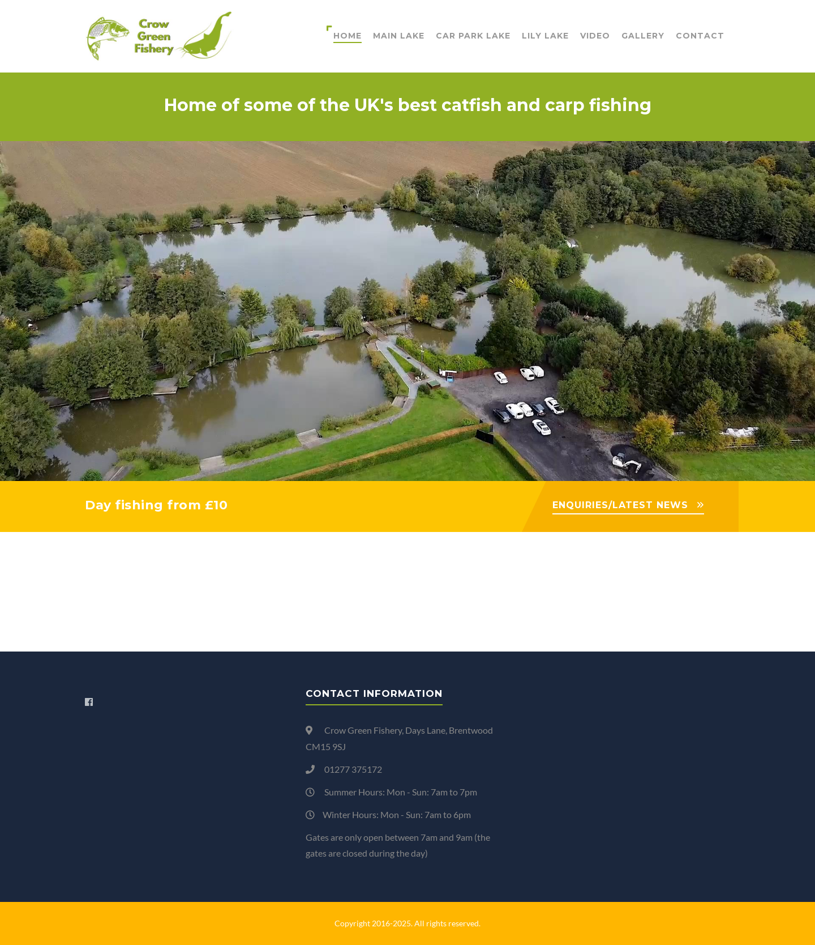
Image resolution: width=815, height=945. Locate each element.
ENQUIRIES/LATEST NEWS (620, 505)
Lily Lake (545, 36)
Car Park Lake (473, 36)
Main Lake (398, 36)
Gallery (642, 36)
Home (347, 36)
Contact (700, 36)
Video (595, 36)
